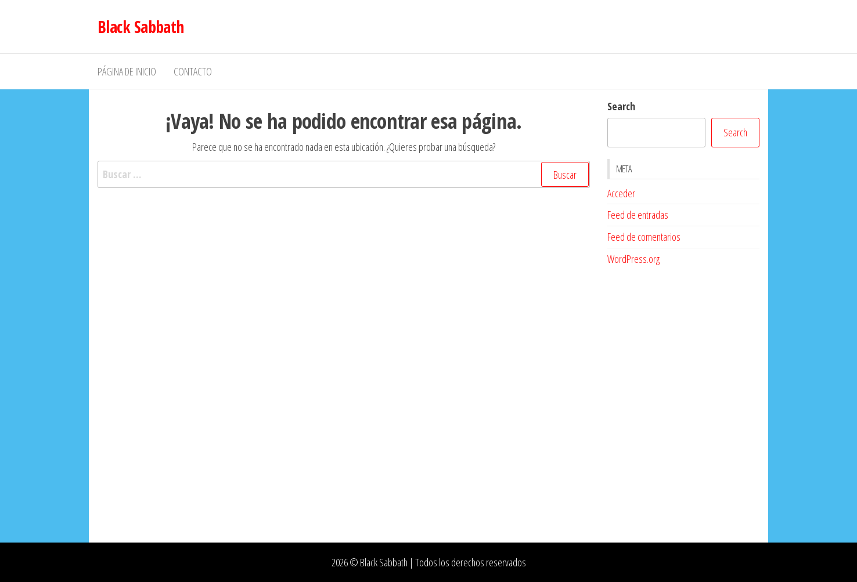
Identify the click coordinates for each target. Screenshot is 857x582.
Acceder (621, 193)
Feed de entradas (637, 215)
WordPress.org (633, 259)
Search (621, 106)
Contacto (193, 71)
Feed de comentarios (643, 237)
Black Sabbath (141, 27)
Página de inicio (127, 71)
